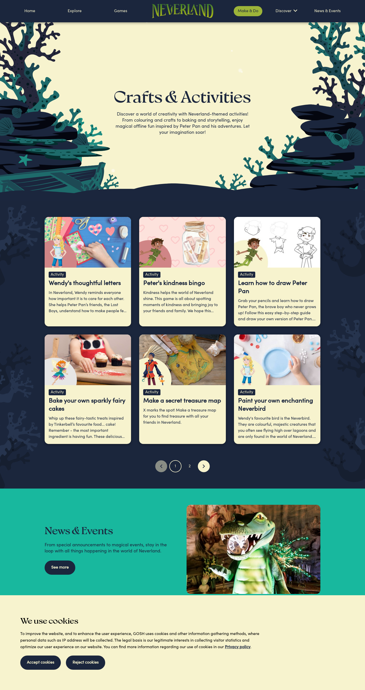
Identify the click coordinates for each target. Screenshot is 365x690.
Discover (283, 11)
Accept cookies (40, 663)
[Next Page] (204, 466)
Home (29, 11)
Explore (75, 11)
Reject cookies (85, 663)
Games (120, 11)
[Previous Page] (161, 466)
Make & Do (248, 11)
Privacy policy (237, 647)
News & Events (327, 11)
